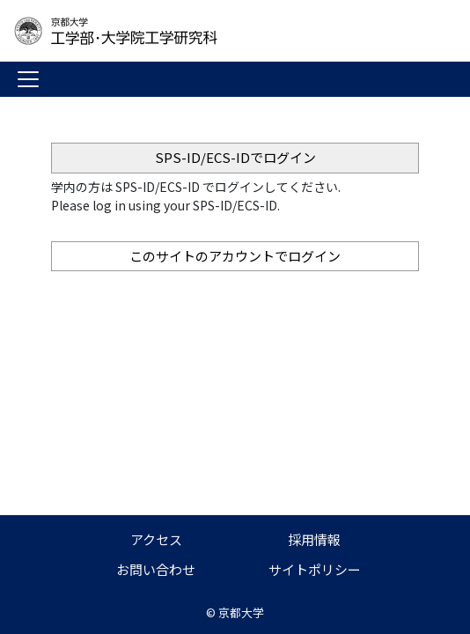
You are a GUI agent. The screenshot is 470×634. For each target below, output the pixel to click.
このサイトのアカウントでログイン (235, 256)
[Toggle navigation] (28, 79)
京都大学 (241, 612)
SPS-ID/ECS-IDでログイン (235, 157)
